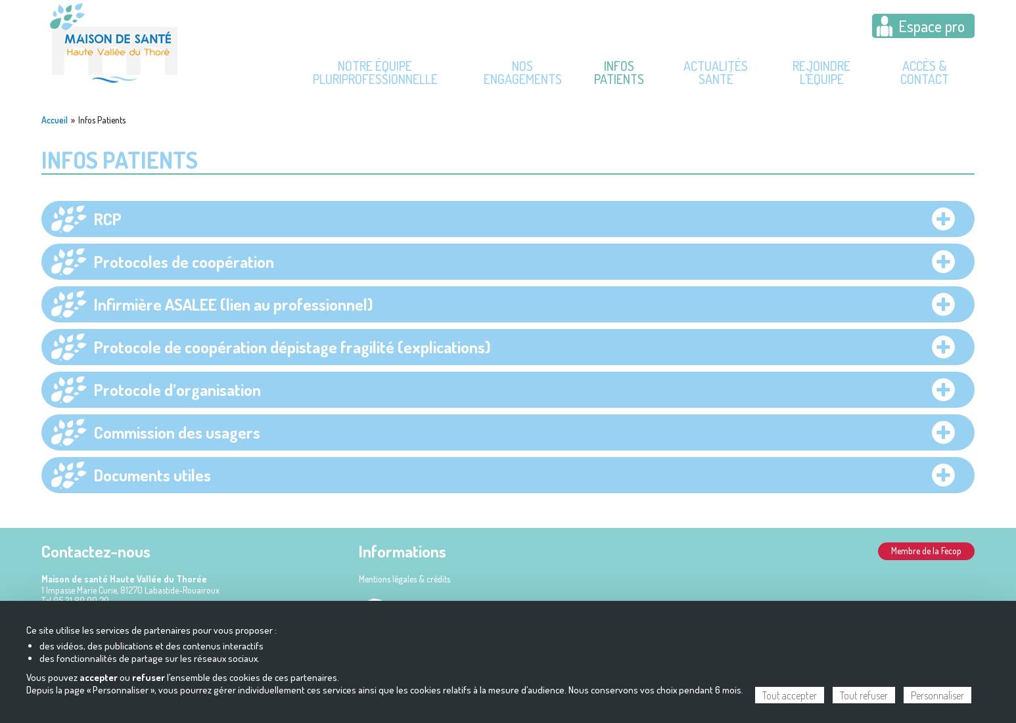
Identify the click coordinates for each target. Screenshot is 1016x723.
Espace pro (931, 26)
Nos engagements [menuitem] (523, 72)
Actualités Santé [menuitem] (715, 72)
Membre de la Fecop (926, 550)
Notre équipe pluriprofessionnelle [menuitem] (375, 72)
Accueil (54, 120)
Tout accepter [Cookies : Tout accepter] (789, 695)
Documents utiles (152, 474)
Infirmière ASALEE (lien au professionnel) (233, 304)
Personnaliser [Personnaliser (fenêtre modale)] (937, 695)
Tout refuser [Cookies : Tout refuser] (864, 695)
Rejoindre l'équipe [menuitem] (821, 72)
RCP (108, 218)
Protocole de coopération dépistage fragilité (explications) (292, 346)
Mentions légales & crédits (404, 578)
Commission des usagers (177, 432)
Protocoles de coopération (184, 261)
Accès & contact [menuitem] (924, 72)
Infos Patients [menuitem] (619, 72)
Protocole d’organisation (177, 389)
